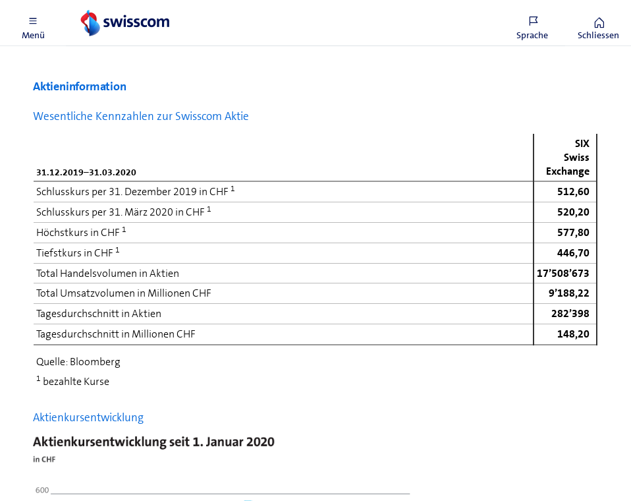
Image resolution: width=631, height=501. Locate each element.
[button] (33, 23)
